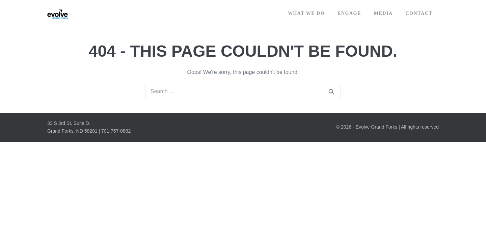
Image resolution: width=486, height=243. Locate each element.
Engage (349, 13)
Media (383, 13)
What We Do (306, 13)
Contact (419, 13)
